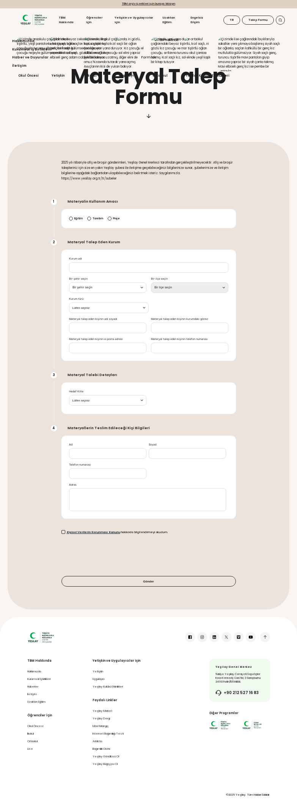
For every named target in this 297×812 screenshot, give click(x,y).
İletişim (32, 694)
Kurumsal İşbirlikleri (38, 679)
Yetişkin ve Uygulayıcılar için (134, 20)
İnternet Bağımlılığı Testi (108, 734)
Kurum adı (75, 258)
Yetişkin (98, 671)
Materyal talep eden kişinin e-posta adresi (96, 339)
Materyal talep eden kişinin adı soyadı (93, 319)
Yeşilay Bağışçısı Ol (105, 764)
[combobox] (107, 287)
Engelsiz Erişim (196, 20)
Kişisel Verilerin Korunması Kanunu (93, 532)
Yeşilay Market (102, 711)
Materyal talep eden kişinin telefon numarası (179, 339)
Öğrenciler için (94, 20)
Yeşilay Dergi (101, 718)
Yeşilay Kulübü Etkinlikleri (108, 687)
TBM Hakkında (66, 20)
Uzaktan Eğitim (168, 20)
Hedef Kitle (76, 391)
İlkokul (30, 734)
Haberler (32, 687)
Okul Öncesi (35, 726)
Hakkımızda (34, 671)
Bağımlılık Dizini (101, 749)
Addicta (97, 741)
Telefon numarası (80, 464)
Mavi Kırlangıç (100, 726)
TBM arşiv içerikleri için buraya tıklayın (148, 4)
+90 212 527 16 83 (241, 693)
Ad (70, 444)
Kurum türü (76, 299)
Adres (73, 484)
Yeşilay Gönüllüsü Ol (106, 756)
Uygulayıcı (98, 679)
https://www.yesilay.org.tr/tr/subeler (89, 178)
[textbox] (82, 287)
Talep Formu (257, 20)
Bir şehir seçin (78, 278)
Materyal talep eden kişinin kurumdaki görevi (179, 319)
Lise (30, 749)
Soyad (152, 444)
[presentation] (119, 555)
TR (232, 20)
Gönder (148, 581)
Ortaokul (32, 741)
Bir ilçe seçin (159, 278)
